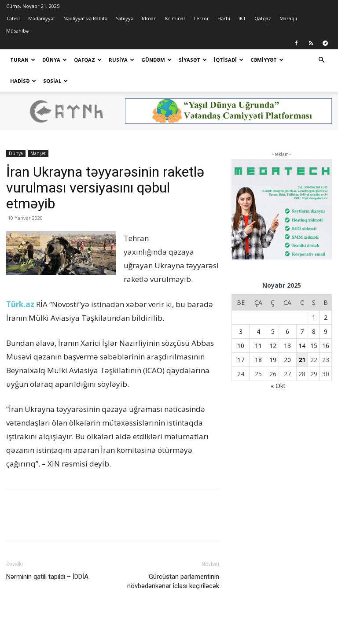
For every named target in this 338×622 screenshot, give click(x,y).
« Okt (278, 385)
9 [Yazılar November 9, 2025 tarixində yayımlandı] (325, 331)
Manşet (38, 153)
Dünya (54, 59)
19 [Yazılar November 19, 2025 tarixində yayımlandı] (272, 359)
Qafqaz (262, 18)
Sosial (55, 81)
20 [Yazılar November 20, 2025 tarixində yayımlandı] (287, 359)
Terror (201, 18)
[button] (321, 60)
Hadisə (23, 81)
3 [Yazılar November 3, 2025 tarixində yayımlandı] (240, 331)
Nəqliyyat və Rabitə (85, 18)
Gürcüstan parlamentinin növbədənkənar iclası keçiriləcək (173, 581)
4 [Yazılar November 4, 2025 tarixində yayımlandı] (258, 331)
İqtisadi (228, 59)
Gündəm (156, 59)
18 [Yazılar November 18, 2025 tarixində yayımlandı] (258, 359)
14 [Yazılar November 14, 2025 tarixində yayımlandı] (301, 345)
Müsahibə (17, 30)
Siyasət (193, 59)
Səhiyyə (124, 18)
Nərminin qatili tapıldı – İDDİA (47, 577)
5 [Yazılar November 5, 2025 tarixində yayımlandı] (273, 331)
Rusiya (121, 59)
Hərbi (223, 18)
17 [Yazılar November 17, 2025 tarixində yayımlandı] (240, 359)
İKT (242, 18)
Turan (22, 59)
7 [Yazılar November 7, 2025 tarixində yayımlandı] (302, 331)
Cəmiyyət (266, 59)
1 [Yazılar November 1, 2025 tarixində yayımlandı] (314, 317)
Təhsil (13, 18)
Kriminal (175, 18)
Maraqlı (288, 18)
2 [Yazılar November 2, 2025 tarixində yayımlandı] (325, 317)
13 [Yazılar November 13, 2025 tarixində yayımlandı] (287, 345)
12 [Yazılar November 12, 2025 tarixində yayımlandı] (272, 345)
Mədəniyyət (41, 18)
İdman (149, 18)
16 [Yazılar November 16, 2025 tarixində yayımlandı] (325, 345)
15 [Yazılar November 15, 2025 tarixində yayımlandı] (313, 345)
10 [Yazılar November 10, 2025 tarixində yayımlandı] (240, 345)
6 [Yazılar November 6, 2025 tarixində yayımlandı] (287, 331)
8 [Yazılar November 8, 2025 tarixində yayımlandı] (314, 331)
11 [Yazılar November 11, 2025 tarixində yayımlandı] (258, 345)
